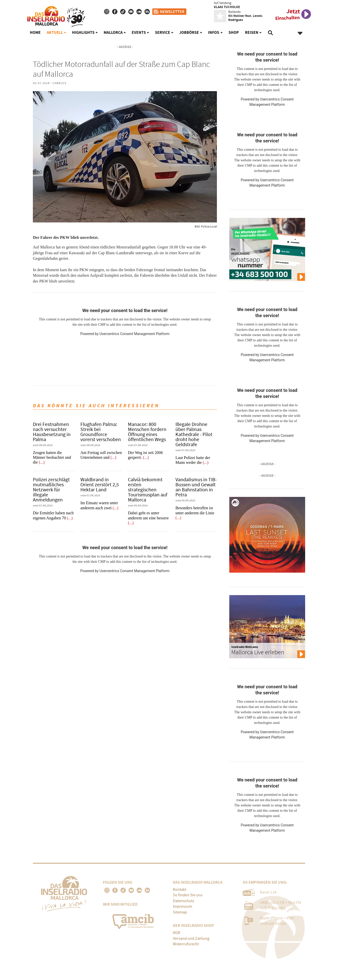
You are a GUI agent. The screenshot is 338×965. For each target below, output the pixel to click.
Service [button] (162, 32)
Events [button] (139, 32)
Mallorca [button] (113, 32)
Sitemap (180, 912)
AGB (176, 932)
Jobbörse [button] (189, 32)
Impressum (182, 906)
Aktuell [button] (55, 32)
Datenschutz (183, 900)
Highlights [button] (83, 32)
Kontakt (179, 889)
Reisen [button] (251, 32)
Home (35, 32)
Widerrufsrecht (186, 944)
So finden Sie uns (187, 895)
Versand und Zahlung (191, 938)
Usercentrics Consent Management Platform (134, 334)
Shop (234, 32)
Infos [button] (213, 32)
